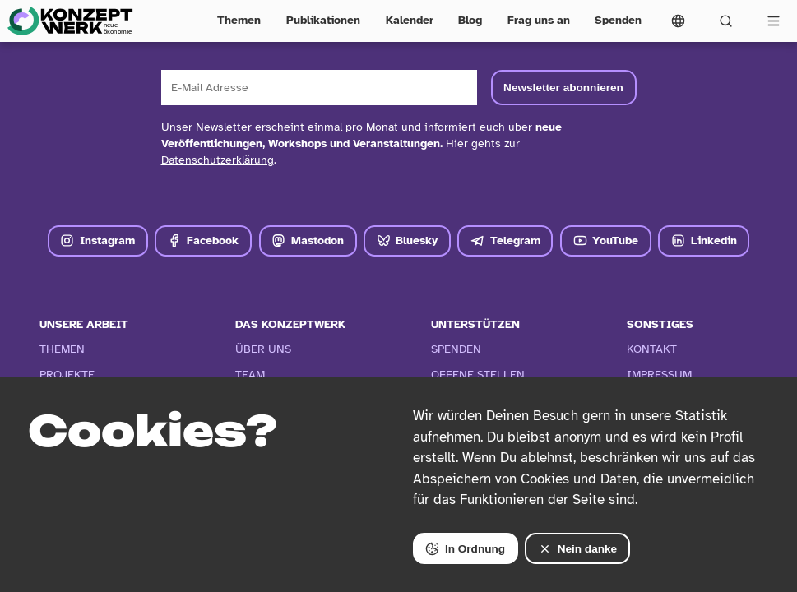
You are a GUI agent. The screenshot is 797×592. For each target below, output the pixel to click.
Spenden (618, 20)
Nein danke (577, 549)
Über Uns (263, 349)
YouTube (606, 240)
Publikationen (323, 20)
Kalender (409, 20)
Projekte (67, 375)
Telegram (505, 240)
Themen (239, 20)
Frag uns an (538, 20)
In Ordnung (465, 549)
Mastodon (307, 240)
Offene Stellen (478, 375)
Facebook (203, 240)
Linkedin (704, 240)
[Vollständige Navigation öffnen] (773, 21)
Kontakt (652, 349)
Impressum (659, 375)
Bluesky (407, 240)
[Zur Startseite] (70, 21)
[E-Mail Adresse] (319, 87)
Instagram (97, 240)
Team (250, 375)
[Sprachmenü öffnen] (678, 21)
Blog (470, 20)
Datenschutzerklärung (217, 160)
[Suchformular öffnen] (725, 21)
